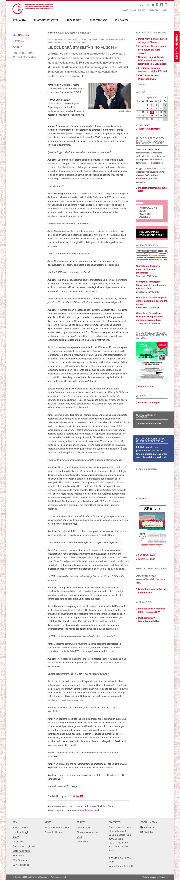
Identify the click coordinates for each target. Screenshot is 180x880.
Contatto (153, 10)
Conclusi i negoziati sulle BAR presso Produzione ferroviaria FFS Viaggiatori (152, 60)
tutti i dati (143, 125)
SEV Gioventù (19, 860)
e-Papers (18, 41)
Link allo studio (146, 386)
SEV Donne (18, 855)
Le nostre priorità (45, 20)
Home (125, 10)
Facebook (149, 827)
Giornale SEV (20, 35)
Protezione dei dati (58, 877)
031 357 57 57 (120, 842)
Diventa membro (176, 46)
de (141, 5)
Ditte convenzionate (87, 832)
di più (142, 85)
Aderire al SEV (20, 827)
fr (147, 5)
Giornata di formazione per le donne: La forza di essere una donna (151, 301)
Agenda (17, 47)
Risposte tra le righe (149, 402)
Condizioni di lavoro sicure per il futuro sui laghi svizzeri (152, 50)
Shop (133, 10)
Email (111, 850)
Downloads (82, 841)
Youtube (148, 832)
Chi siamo (121, 20)
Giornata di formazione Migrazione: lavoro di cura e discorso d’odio (151, 285)
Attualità (19, 20)
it (153, 5)
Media (141, 10)
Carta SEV (18, 841)
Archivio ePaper (146, 559)
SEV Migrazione (20, 865)
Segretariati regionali (23, 846)
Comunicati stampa (54, 832)
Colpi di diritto (83, 827)
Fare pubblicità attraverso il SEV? (24, 55)
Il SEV (15, 837)
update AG (156, 877)
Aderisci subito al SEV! (150, 423)
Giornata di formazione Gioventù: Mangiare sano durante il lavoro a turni (149, 316)
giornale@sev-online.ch (87, 810)
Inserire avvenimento (149, 129)
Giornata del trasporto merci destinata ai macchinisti (148, 269)
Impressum (44, 877)
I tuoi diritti (73, 20)
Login (164, 10)
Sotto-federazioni (21, 851)
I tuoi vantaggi (98, 20)
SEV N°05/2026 (146, 555)
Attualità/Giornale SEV (56, 827)
